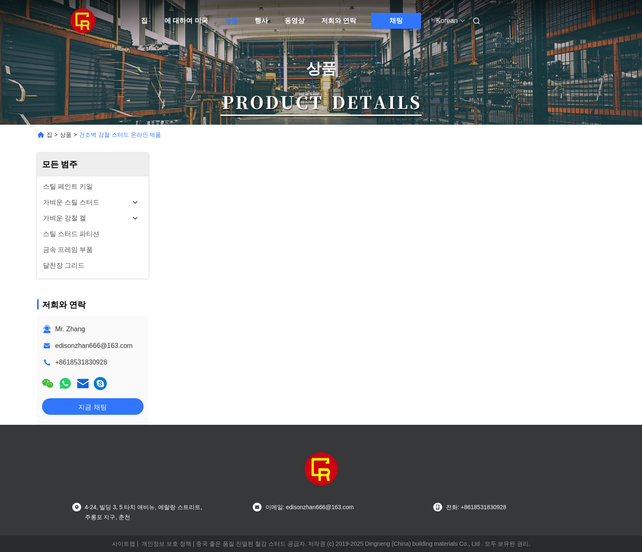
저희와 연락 (338, 20)
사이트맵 (123, 543)
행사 (261, 20)
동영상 (295, 20)
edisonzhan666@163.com (94, 345)
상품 (231, 20)
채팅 (396, 20)
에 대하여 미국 (186, 20)
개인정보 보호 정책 (166, 543)
